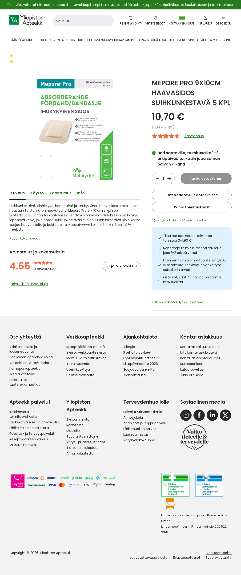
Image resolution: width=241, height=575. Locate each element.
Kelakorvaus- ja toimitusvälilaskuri (24, 414)
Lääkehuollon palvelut (141, 428)
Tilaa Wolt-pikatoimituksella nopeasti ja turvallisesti (49, 4)
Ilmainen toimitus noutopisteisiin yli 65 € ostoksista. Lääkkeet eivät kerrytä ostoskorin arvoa (194, 265)
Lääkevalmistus (136, 434)
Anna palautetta (79, 453)
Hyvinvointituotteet (139, 358)
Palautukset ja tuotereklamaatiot (24, 382)
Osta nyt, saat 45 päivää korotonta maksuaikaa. (192, 279)
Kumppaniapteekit (24, 368)
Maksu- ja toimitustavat (86, 358)
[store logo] (26, 20)
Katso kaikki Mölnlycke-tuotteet (178, 302)
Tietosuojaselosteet (82, 447)
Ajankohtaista (134, 375)
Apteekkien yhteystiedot (29, 362)
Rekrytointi (75, 425)
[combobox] (83, 20)
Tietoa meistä (77, 419)
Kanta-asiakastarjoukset (200, 358)
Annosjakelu (133, 417)
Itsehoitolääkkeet (137, 352)
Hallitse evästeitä (80, 375)
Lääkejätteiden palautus (29, 428)
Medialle (73, 430)
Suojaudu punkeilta (139, 369)
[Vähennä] (169, 178)
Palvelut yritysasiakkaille (142, 412)
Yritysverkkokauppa (139, 440)
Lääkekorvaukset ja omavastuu (34, 422)
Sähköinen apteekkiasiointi (31, 357)
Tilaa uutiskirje (191, 375)
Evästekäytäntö (219, 557)
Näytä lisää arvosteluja (29, 283)
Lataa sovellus (191, 369)
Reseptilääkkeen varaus (28, 439)
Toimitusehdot (78, 363)
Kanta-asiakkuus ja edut (200, 346)
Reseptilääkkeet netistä (85, 346)
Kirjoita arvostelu (122, 266)
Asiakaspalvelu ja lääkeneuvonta (23, 349)
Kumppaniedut (192, 363)
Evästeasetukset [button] (186, 557)
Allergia (129, 346)
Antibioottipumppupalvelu (144, 423)
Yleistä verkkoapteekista (86, 352)
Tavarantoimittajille (82, 436)
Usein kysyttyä (78, 369)
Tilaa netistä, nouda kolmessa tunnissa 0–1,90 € (187, 238)
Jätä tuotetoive (22, 374)
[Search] (57, 20)
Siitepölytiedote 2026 (140, 363)
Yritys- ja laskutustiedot (85, 442)
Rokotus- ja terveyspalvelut (31, 433)
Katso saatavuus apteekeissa (192, 195)
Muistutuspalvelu (23, 445)
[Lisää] (157, 178)
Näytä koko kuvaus (24, 238)
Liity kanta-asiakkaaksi (198, 352)
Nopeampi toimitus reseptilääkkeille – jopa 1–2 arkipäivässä (194, 250)
